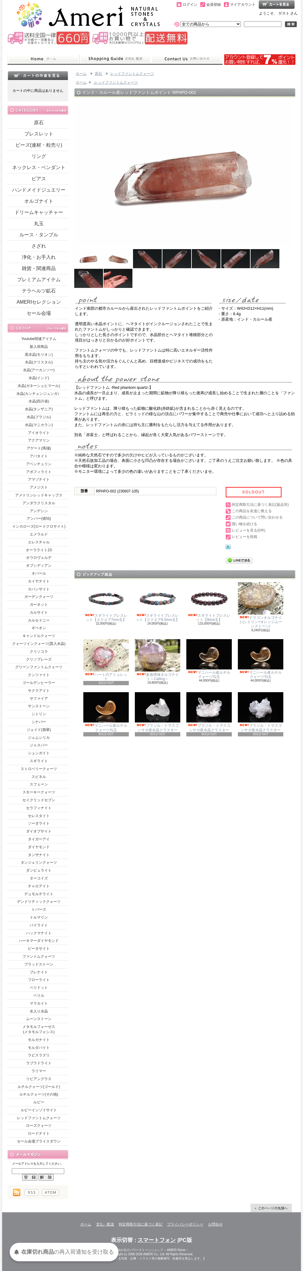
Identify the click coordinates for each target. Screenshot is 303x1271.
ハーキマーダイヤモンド (39, 941)
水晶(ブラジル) (39, 417)
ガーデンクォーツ (38, 597)
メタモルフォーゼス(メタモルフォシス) (38, 1029)
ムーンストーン (39, 1019)
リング (39, 156)
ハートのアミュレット (106, 660)
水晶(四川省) (38, 401)
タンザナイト (39, 855)
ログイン (190, 4)
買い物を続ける (244, 524)
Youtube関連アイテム (38, 339)
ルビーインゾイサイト (39, 1110)
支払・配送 (105, 1224)
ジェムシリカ (39, 738)
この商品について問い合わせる (257, 517)
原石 (39, 122)
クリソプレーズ (39, 659)
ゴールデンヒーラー (38, 683)
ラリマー (39, 1071)
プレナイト (39, 972)
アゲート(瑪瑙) (39, 448)
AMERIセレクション (39, 302)
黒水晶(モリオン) (39, 354)
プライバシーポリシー (185, 1224)
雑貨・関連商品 (39, 268)
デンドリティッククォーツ (39, 901)
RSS (32, 1192)
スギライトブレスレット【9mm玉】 (209, 602)
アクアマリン (39, 440)
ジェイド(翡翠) (39, 730)
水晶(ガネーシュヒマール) (39, 386)
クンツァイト (39, 675)
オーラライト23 (39, 550)
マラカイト (39, 1003)
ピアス (39, 178)
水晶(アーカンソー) (39, 370)
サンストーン (39, 706)
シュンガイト (39, 753)
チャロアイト (39, 886)
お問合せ (187, 59)
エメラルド (39, 534)
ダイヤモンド (39, 847)
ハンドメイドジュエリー (38, 189)
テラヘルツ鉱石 (39, 290)
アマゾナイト (39, 479)
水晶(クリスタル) (39, 362)
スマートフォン (157, 1240)
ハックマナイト (39, 933)
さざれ (39, 246)
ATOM (50, 1192)
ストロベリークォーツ (39, 769)
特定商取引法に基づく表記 (140, 1224)
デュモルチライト (38, 894)
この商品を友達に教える (252, 511)
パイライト (39, 925)
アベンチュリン (39, 464)
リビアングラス (39, 1079)
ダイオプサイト (39, 831)
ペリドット (39, 988)
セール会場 (39, 313)
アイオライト (39, 433)
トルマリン (39, 917)
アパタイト (39, 456)
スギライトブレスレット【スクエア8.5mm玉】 (157, 602)
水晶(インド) (38, 378)
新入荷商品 (39, 347)
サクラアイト (39, 691)
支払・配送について (115, 59)
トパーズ (39, 909)
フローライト (39, 980)
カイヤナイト (39, 581)
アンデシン (39, 511)
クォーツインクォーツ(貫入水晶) (38, 644)
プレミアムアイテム (39, 279)
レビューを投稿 (244, 537)
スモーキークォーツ (38, 792)
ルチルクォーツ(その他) (38, 1094)
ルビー (38, 1102)
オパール (39, 573)
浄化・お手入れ (39, 257)
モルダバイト (39, 1048)
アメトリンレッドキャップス (38, 495)
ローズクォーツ (39, 1125)
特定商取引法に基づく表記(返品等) (260, 504)
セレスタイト (39, 816)
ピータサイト (39, 948)
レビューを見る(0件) (248, 530)
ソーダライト (39, 823)
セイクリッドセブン (38, 800)
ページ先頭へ (271, 1208)
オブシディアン (39, 565)
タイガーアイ (39, 839)
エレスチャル (39, 542)
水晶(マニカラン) (39, 425)
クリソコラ (39, 651)
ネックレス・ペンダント (38, 167)
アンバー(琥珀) (39, 518)
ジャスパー (39, 745)
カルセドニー (39, 620)
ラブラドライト (39, 1063)
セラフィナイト (39, 808)
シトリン (39, 714)
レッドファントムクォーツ (39, 1118)
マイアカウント (242, 4)
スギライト (39, 761)
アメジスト (39, 487)
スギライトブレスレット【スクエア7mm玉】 (106, 602)
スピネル (39, 777)
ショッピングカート (276, 4)
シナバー (39, 722)
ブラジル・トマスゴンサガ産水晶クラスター (157, 712)
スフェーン (39, 784)
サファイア (39, 698)
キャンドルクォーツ (38, 636)
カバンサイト (39, 589)
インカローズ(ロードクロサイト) (38, 526)
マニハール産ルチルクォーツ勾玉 (209, 659)
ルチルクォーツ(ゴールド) (39, 1087)
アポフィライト (39, 472)
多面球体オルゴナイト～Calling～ (157, 660)
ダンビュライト (39, 870)
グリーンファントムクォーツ (38, 667)
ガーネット (39, 604)
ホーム (43, 59)
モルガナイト (39, 1040)
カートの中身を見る (38, 75)
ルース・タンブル (38, 234)
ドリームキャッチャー (39, 212)
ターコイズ (39, 878)
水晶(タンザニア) (39, 409)
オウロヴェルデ (39, 557)
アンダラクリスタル (38, 503)
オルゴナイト (38, 201)
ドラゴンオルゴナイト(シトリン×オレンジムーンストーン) (260, 605)
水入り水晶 (39, 1011)
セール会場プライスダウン (39, 1141)
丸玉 (39, 223)
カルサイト (39, 612)
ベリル (38, 995)
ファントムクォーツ (38, 956)
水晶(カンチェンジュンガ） (38, 394)
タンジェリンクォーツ (39, 862)
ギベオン (39, 628)
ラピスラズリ (39, 1055)
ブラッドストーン (38, 964)
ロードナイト (39, 1133)
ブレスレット (38, 133)
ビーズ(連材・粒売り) (38, 145)
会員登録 (213, 4)
